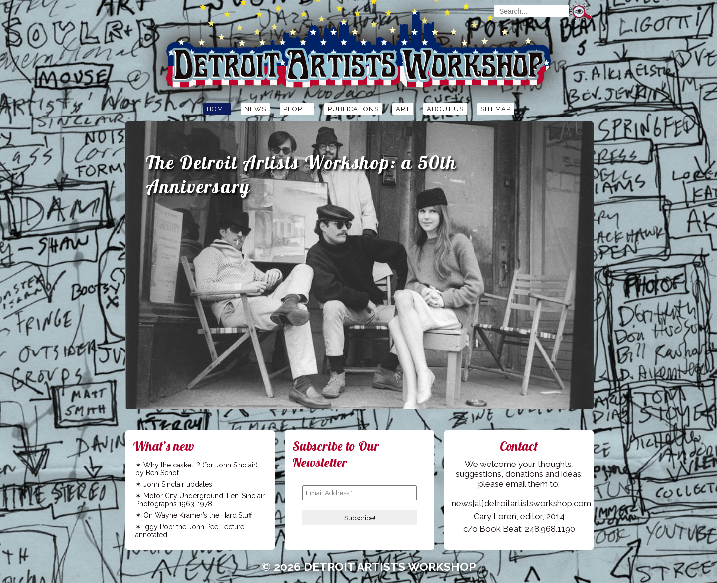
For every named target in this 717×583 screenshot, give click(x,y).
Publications (353, 109)
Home (217, 109)
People (297, 109)
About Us (445, 109)
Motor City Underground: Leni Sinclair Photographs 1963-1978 (200, 500)
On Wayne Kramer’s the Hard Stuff (197, 515)
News (255, 109)
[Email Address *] (359, 492)
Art (403, 109)
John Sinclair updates (177, 484)
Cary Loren (495, 516)
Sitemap (495, 109)
